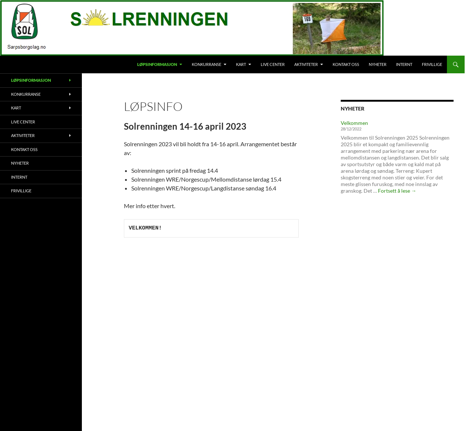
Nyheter (377, 64)
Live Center (273, 64)
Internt (404, 64)
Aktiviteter (306, 64)
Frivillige (432, 64)
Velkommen (354, 123)
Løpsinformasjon (157, 64)
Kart (241, 64)
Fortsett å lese (397, 191)
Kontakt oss (346, 64)
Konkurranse (206, 64)
